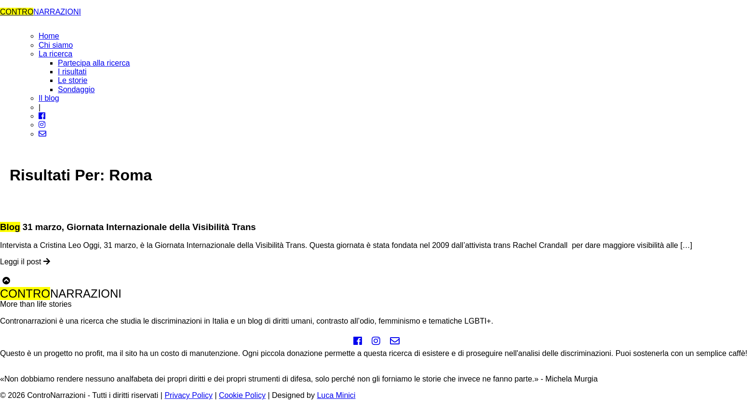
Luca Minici (336, 395)
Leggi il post (25, 262)
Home (49, 36)
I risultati (72, 72)
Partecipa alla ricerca (94, 63)
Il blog (49, 98)
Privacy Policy (188, 395)
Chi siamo (56, 45)
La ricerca (55, 54)
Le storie (72, 80)
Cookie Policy (242, 395)
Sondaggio (76, 89)
